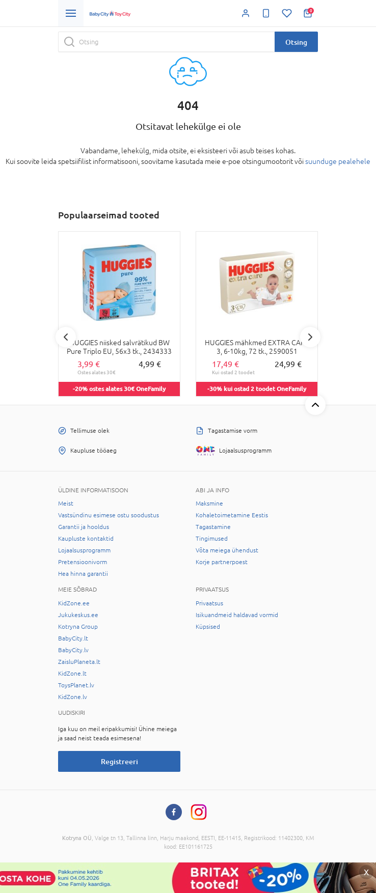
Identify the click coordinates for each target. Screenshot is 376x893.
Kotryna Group (78, 626)
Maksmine (209, 503)
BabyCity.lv (73, 650)
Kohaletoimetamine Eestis (232, 515)
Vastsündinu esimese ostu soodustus (108, 515)
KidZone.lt (72, 673)
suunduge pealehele (337, 161)
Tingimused (212, 538)
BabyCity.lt (73, 638)
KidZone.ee (74, 603)
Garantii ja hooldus (83, 527)
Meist (65, 503)
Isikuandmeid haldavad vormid (237, 615)
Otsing (296, 42)
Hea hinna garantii (83, 573)
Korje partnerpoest (222, 562)
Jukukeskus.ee (78, 615)
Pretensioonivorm (82, 562)
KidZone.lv (72, 697)
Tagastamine (213, 527)
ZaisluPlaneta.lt (79, 661)
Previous (66, 337)
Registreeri (119, 761)
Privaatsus (209, 603)
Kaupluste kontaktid (86, 538)
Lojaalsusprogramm (84, 550)
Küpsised (208, 626)
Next (310, 337)
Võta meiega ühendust (227, 550)
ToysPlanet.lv (76, 685)
